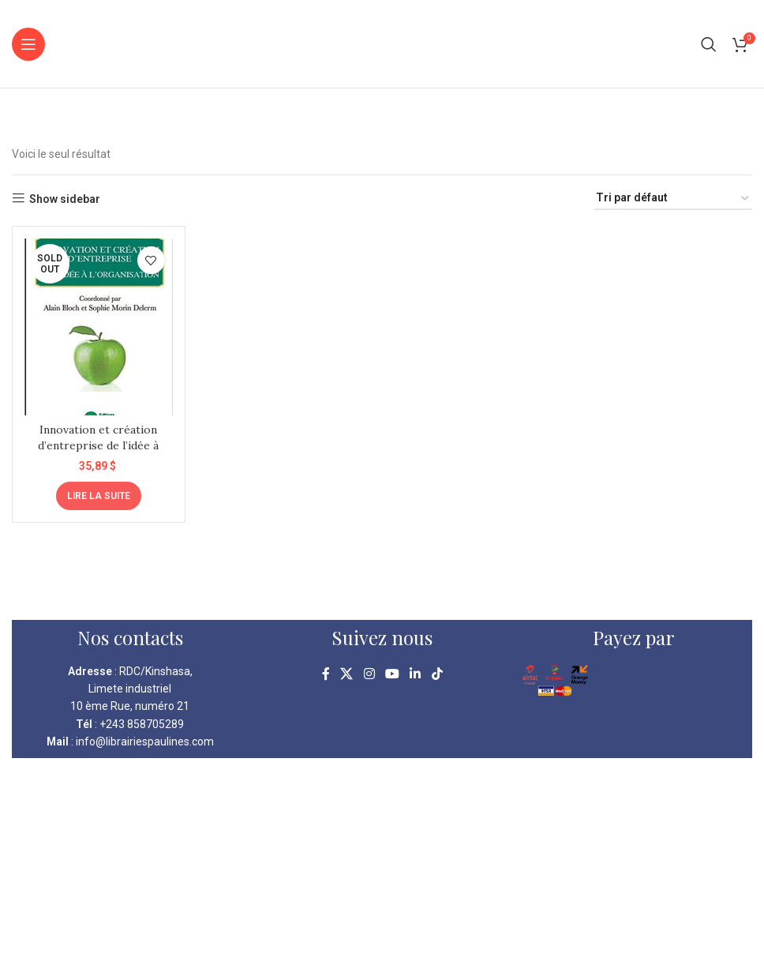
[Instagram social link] (369, 675)
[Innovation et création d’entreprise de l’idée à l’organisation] (98, 326)
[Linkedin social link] (415, 675)
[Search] (709, 44)
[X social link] (346, 675)
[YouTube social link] (392, 675)
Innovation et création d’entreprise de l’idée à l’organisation (98, 444)
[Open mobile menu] (28, 44)
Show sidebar (64, 199)
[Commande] (673, 198)
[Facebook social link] (325, 675)
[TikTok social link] (437, 675)
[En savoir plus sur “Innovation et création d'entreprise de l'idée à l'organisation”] (98, 496)
